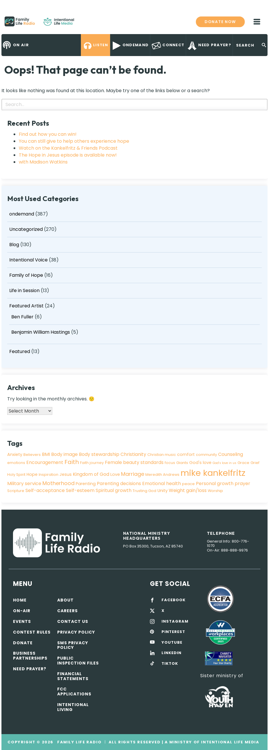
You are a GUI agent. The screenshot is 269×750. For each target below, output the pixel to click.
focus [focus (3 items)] (170, 462)
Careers (67, 611)
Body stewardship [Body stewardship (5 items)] (99, 454)
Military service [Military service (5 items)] (24, 483)
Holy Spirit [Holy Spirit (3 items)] (16, 474)
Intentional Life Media (229, 742)
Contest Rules (32, 632)
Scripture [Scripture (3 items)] (15, 490)
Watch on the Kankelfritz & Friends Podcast (68, 148)
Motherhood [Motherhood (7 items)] (58, 483)
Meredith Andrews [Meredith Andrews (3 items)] (162, 474)
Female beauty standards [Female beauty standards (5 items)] (134, 462)
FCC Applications (74, 691)
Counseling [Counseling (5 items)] (230, 454)
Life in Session (24, 290)
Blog (14, 244)
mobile (256, 21)
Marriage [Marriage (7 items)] (132, 474)
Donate (23, 643)
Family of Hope (26, 275)
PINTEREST (173, 632)
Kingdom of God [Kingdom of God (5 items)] (91, 474)
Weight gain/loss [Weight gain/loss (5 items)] (188, 490)
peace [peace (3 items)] (188, 483)
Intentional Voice (28, 260)
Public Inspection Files (78, 660)
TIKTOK (170, 663)
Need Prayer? (29, 669)
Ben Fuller (22, 316)
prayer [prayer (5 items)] (242, 483)
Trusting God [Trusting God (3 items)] (144, 490)
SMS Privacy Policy (72, 645)
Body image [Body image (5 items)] (64, 454)
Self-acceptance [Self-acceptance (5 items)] (45, 490)
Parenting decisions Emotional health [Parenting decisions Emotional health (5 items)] (139, 483)
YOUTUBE (172, 642)
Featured (19, 351)
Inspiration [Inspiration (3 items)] (48, 474)
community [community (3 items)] (206, 454)
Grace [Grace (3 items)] (243, 462)
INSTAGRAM (175, 621)
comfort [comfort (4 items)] (186, 454)
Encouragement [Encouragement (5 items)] (44, 462)
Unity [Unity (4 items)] (162, 490)
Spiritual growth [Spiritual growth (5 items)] (113, 490)
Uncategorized (26, 229)
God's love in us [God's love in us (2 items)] (224, 463)
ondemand (21, 214)
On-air (21, 611)
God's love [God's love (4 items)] (200, 462)
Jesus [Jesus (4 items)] (66, 474)
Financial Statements (72, 676)
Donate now (220, 21)
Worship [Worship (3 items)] (215, 490)
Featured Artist (26, 305)
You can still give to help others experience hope (74, 141)
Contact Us (72, 621)
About (65, 600)
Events (22, 621)
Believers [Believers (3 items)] (32, 454)
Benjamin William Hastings (40, 332)
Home (20, 600)
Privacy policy (76, 632)
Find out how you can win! (48, 134)
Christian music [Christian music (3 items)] (161, 454)
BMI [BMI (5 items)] (46, 454)
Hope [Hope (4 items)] (32, 474)
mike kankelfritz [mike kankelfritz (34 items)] (213, 473)
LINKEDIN (171, 653)
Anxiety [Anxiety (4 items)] (14, 454)
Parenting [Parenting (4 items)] (86, 484)
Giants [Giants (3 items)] (182, 462)
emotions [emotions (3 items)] (16, 462)
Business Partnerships (30, 655)
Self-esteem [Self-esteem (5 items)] (80, 490)
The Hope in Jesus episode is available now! (68, 155)
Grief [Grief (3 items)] (255, 462)
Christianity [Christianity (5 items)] (133, 454)
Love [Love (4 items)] (115, 474)
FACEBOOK (173, 600)
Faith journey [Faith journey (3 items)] (92, 462)
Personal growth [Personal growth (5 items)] (214, 483)
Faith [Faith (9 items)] (71, 462)
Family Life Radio (82, 23)
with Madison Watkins (43, 162)
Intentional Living (73, 707)
